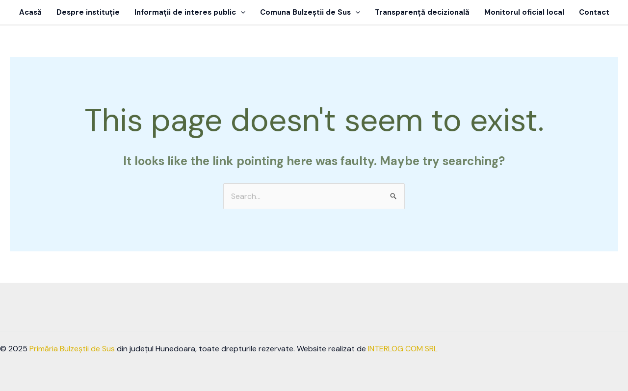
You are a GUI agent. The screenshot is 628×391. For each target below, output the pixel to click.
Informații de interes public (189, 12)
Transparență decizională (422, 12)
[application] (240, 12)
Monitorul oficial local (524, 12)
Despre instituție (88, 12)
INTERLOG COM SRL (403, 348)
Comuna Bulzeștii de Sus (310, 12)
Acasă (30, 12)
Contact (594, 12)
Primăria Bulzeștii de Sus (72, 348)
